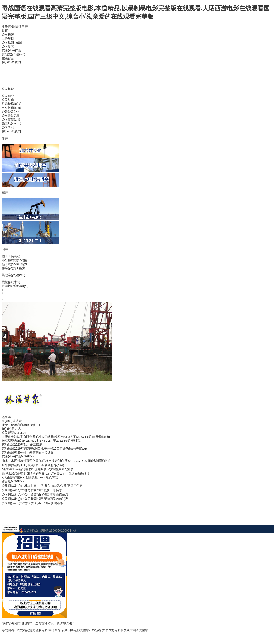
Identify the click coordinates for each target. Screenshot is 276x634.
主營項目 (8, 38)
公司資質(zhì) (11, 119)
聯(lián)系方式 (11, 429)
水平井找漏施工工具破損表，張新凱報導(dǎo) (33, 465)
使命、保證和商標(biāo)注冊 (21, 425)
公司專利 (8, 127)
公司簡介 (8, 96)
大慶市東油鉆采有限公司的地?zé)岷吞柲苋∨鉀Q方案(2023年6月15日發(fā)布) (56, 436)
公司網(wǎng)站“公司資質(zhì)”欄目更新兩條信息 (35, 494)
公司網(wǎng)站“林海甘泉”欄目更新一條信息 (32, 490)
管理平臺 (22, 26)
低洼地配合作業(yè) (15, 286)
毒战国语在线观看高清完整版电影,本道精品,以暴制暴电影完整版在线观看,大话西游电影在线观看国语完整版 (75, 630)
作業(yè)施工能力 (13, 268)
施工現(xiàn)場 (12, 123)
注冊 (5, 26)
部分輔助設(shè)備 (14, 260)
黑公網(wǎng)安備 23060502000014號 (47, 530)
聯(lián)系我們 (11, 62)
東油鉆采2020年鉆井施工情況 (22, 444)
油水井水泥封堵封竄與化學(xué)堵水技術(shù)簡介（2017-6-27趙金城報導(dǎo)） (57, 460)
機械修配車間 (11, 282)
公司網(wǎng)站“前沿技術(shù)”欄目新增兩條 (32, 503)
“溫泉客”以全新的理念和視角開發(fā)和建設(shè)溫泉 (37, 469)
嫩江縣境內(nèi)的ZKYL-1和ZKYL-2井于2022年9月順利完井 (42, 440)
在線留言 (8, 58)
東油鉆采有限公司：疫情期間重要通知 (28, 452)
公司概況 (8, 34)
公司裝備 (8, 100)
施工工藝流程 (11, 256)
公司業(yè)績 (10, 115)
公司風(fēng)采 (12, 42)
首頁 (5, 30)
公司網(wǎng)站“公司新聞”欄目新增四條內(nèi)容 (35, 499)
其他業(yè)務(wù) (13, 54)
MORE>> (20, 432)
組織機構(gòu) (11, 103)
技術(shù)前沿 (11, 50)
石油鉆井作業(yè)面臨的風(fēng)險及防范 (30, 477)
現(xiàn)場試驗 (12, 421)
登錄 (12, 26)
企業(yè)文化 (10, 111)
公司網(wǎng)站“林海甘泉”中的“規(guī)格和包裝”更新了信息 (42, 485)
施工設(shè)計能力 (14, 264)
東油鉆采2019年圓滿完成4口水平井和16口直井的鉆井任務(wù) (44, 448)
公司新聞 (8, 46)
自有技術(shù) (11, 107)
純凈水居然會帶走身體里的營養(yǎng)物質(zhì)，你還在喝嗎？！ (46, 473)
